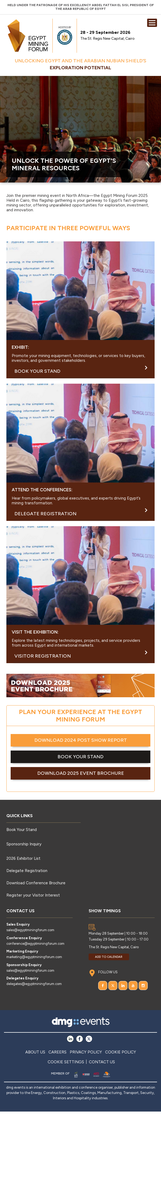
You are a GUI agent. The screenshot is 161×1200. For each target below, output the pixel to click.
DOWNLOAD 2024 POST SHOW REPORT (80, 740)
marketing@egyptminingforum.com (34, 957)
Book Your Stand (21, 829)
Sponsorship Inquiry (24, 844)
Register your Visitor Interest (33, 895)
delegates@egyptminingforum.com (34, 984)
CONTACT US (102, 1062)
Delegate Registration (26, 870)
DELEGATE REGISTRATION (81, 512)
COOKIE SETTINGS (66, 1062)
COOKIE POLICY (120, 1052)
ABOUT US (35, 1052)
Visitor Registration (81, 655)
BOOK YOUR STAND (81, 370)
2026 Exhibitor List (23, 858)
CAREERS (57, 1052)
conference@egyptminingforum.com (35, 944)
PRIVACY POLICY (86, 1052)
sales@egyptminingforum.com (30, 930)
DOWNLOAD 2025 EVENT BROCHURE (80, 773)
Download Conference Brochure (35, 883)
